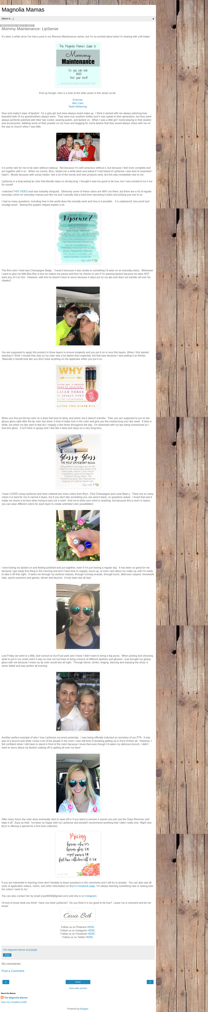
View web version (78, 988)
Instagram (90, 896)
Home (78, 982)
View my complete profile (14, 1002)
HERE (90, 927)
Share (7, 955)
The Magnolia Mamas (16, 997)
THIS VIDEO (20, 191)
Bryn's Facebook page (82, 886)
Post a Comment (13, 971)
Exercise (78, 99)
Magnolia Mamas (23, 10)
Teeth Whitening (78, 106)
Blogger (84, 1008)
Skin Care (78, 103)
